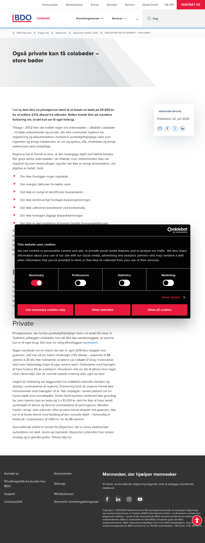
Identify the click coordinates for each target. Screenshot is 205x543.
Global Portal (150, 5)
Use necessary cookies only (45, 309)
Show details (171, 297)
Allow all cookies (160, 309)
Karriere (130, 5)
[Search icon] (149, 18)
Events (95, 5)
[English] (172, 5)
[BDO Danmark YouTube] (140, 499)
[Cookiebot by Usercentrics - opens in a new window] (170, 230)
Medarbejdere (74, 5)
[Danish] (166, 5)
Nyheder (112, 5)
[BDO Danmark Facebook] (107, 499)
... (137, 18)
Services (117, 18)
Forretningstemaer (88, 18)
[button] (191, 4)
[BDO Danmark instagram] (129, 499)
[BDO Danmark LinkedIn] (118, 499)
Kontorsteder (50, 5)
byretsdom (90, 342)
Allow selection (102, 309)
